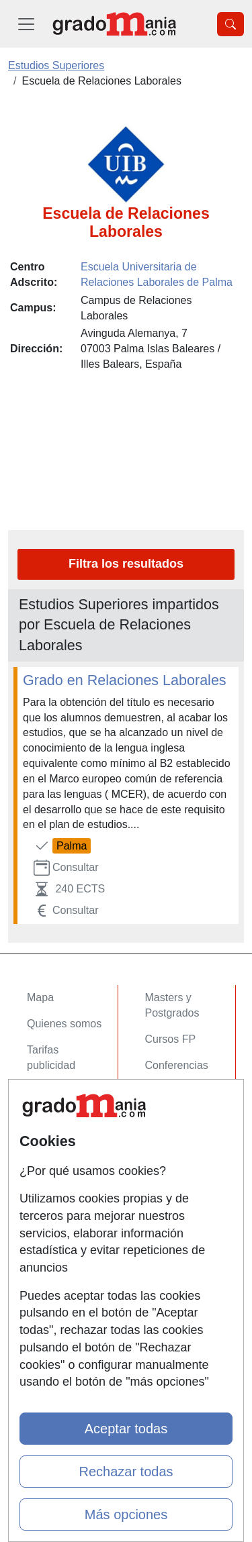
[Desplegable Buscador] (230, 24)
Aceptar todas (126, 1428)
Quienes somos (64, 1023)
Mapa (40, 997)
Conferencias (176, 1065)
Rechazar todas (126, 1471)
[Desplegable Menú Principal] (26, 23)
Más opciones (126, 1514)
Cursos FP (170, 1039)
